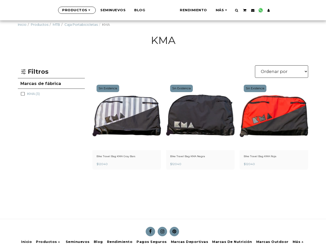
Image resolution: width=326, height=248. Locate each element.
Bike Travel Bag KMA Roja (265, 157)
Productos (39, 24)
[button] (262, 10)
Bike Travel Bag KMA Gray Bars (122, 157)
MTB (56, 24)
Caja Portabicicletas (81, 24)
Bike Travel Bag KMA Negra (192, 157)
